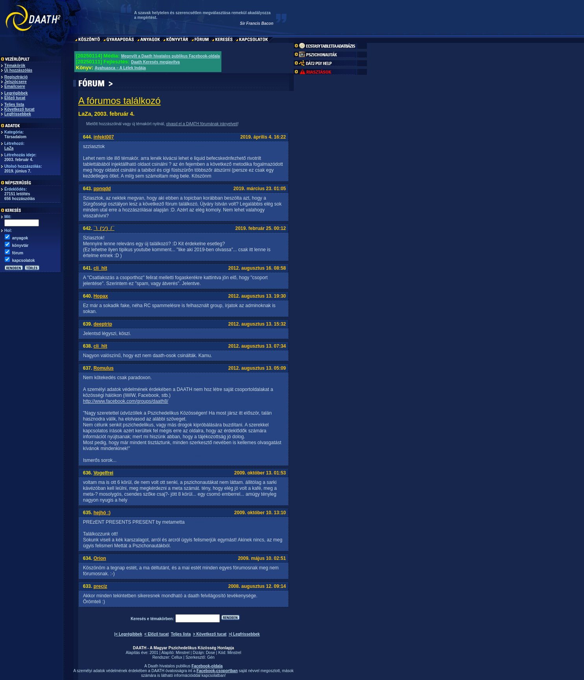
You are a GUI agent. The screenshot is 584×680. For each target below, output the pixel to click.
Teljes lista (14, 104)
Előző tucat (14, 98)
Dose (210, 652)
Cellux (176, 657)
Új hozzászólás (18, 70)
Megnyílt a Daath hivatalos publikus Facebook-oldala (170, 56)
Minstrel (183, 652)
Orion (100, 558)
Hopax (101, 296)
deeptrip (103, 324)
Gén (211, 657)
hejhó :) (102, 512)
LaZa (8, 148)
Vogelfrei (103, 473)
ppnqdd (102, 188)
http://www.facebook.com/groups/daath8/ (125, 401)
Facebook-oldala (207, 666)
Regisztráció (16, 77)
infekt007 (104, 137)
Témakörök (14, 65)
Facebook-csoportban (217, 671)
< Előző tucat (156, 634)
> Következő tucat (210, 634)
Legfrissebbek (17, 114)
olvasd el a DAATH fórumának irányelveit (202, 124)
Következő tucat (19, 109)
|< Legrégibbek (128, 634)
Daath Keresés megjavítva (155, 62)
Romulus (104, 368)
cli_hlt (100, 268)
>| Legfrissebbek (244, 634)
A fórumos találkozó (119, 100)
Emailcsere (14, 86)
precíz (100, 586)
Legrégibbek (16, 93)
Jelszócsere (15, 82)
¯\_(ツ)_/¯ (104, 228)
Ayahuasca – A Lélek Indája (120, 68)
